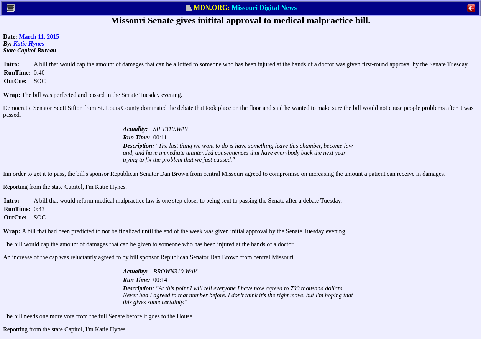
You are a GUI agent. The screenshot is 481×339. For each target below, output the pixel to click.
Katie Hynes (28, 43)
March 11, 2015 (39, 36)
